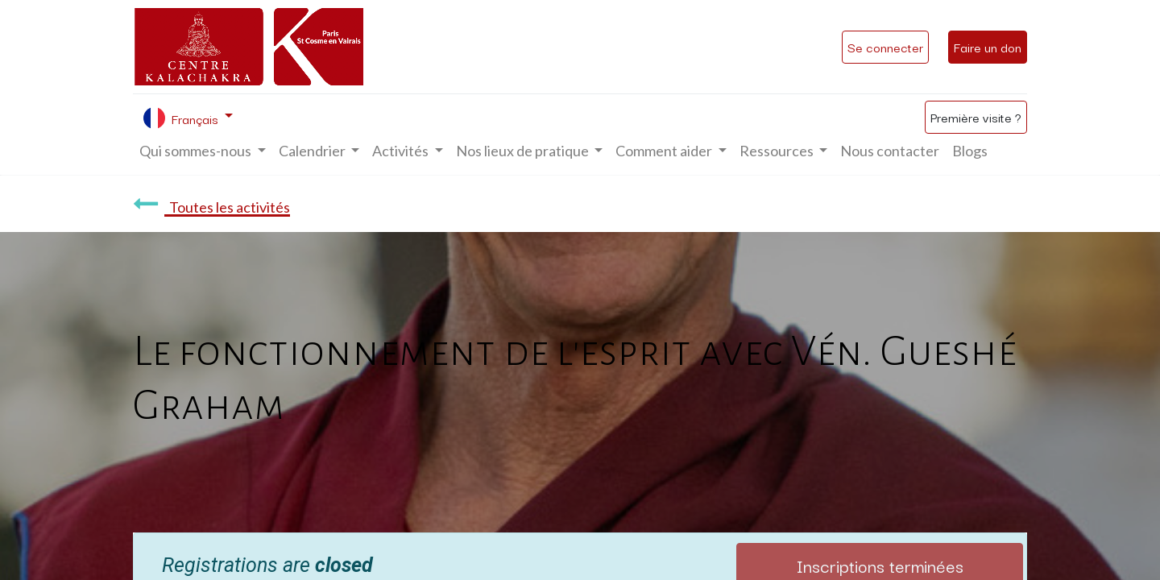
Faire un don (987, 46)
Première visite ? (975, 116)
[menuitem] (890, 151)
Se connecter (885, 46)
